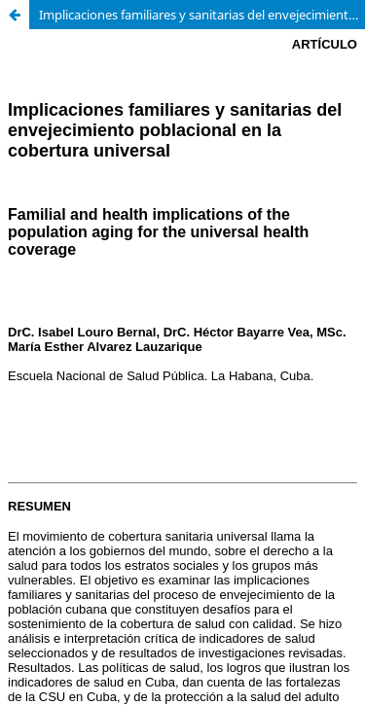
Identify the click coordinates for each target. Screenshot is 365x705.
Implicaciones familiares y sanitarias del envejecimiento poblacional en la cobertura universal (202, 14)
